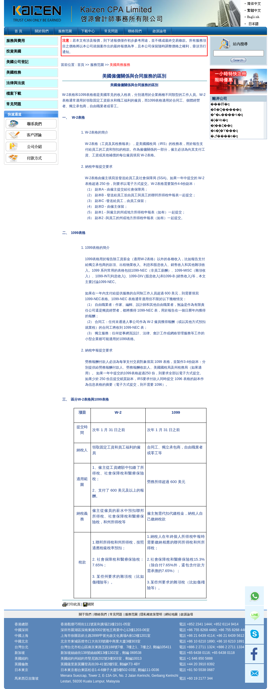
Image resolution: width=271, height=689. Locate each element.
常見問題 (111, 31)
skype (254, 634)
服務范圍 (65, 31)
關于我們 (85, 614)
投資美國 (13, 51)
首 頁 (18, 31)
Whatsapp (254, 595)
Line (254, 615)
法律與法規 (15, 83)
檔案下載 (13, 93)
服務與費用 (15, 41)
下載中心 (88, 31)
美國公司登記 (17, 62)
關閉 (90, 604)
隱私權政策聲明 (151, 614)
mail (254, 673)
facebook (254, 653)
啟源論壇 (159, 31)
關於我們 (42, 31)
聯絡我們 (135, 31)
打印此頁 (74, 604)
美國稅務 (13, 72)
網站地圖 (171, 614)
